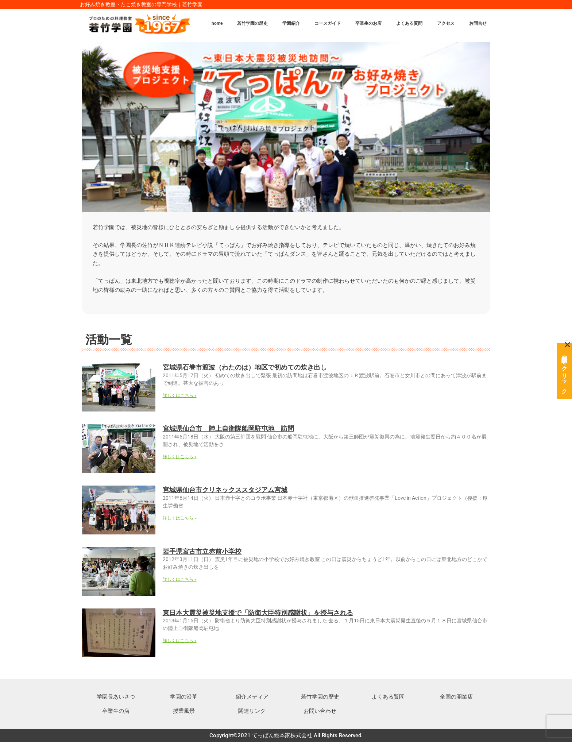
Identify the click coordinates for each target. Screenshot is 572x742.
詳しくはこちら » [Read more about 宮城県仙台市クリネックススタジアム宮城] (180, 518)
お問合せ (478, 23)
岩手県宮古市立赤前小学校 (202, 551)
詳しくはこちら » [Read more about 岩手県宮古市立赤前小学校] (180, 579)
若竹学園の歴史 (252, 23)
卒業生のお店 (368, 23)
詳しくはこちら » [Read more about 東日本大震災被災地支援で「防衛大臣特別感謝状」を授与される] (180, 640)
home (217, 23)
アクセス (446, 23)
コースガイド (327, 23)
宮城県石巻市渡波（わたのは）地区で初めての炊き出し (245, 367)
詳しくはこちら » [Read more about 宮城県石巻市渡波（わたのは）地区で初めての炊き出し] (180, 395)
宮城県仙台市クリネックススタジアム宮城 (225, 490)
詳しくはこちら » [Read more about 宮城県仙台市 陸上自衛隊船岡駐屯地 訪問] (180, 456)
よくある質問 (409, 23)
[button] (567, 342)
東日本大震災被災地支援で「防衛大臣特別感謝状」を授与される (258, 613)
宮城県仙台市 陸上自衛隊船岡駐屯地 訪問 (228, 428)
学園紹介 (291, 23)
